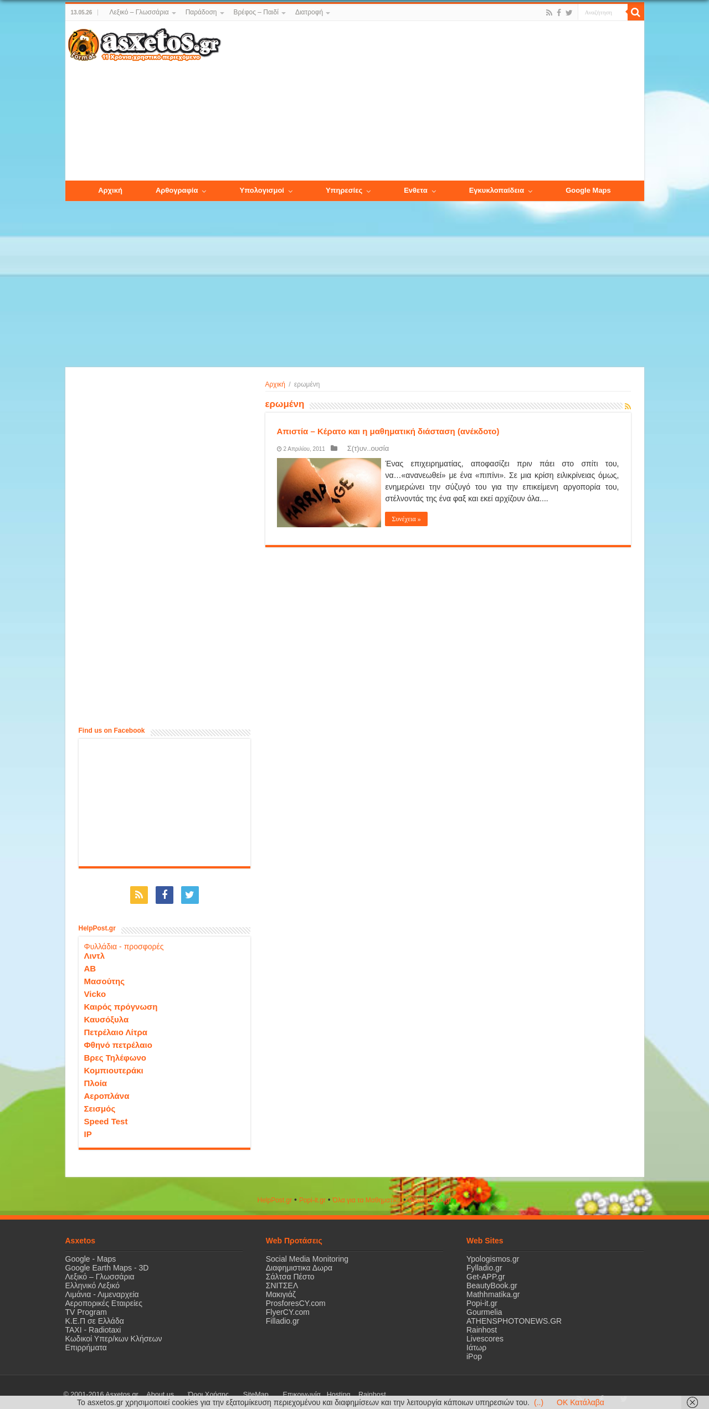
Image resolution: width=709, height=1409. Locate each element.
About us (154, 1389)
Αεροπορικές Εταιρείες (104, 1297)
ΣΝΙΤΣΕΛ (282, 1280)
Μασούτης (104, 975)
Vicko (95, 988)
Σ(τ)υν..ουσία (360, 448)
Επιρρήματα (86, 1342)
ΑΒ (90, 963)
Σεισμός (100, 1103)
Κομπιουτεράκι (113, 1064)
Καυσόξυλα (106, 1014)
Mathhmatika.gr (493, 1288)
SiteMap (225, 1389)
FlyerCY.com (288, 1306)
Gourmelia (484, 1306)
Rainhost (481, 1324)
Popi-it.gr (312, 1195)
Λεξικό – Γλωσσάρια (138, 12)
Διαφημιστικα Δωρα (299, 1262)
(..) (538, 1402)
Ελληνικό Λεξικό (92, 1280)
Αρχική (275, 384)
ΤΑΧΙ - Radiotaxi (93, 1324)
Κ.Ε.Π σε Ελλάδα (94, 1315)
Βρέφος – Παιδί (256, 12)
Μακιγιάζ (281, 1288)
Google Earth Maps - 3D (107, 1262)
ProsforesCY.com (296, 1297)
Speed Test (106, 1115)
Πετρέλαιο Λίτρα (115, 1026)
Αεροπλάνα (107, 1090)
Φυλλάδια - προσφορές (124, 941)
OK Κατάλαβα (580, 1402)
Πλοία (95, 1077)
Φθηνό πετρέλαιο (118, 1039)
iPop (474, 1350)
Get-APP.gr (485, 1271)
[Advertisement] (432, 101)
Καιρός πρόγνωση (121, 1001)
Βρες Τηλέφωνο (115, 1052)
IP (88, 1128)
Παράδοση (201, 12)
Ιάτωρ (476, 1342)
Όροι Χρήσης (189, 1389)
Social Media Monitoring (307, 1253)
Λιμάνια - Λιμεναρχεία (102, 1288)
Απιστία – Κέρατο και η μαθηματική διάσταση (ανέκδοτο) (388, 431)
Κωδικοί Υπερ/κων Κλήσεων (113, 1333)
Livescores (485, 1333)
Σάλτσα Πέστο (290, 1271)
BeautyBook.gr (491, 1280)
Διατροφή (309, 12)
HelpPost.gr (274, 1195)
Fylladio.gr (484, 1262)
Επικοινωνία (259, 1389)
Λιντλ (94, 950)
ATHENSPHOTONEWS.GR (514, 1315)
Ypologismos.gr (492, 1253)
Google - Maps (90, 1253)
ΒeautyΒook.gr (430, 1195)
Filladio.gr (283, 1315)
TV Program (86, 1306)
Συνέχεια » (410, 519)
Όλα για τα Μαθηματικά (367, 1195)
